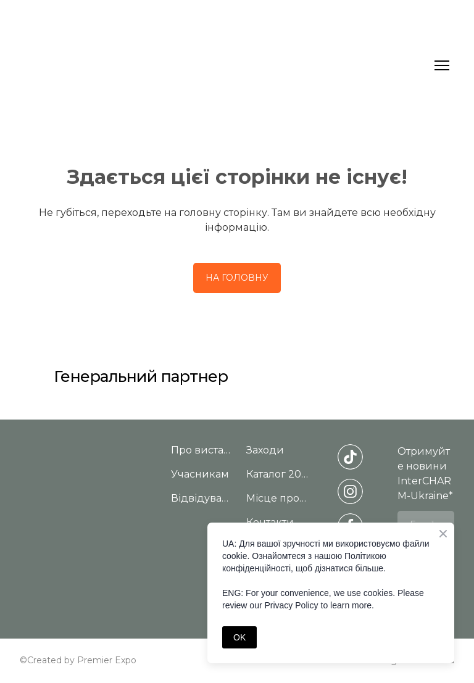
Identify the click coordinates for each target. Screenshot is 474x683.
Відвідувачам (202, 498)
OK (239, 637)
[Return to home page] (225, 65)
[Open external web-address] (350, 372)
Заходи (265, 450)
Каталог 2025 (277, 474)
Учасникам (200, 474)
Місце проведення (277, 498)
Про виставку (202, 450)
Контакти (270, 522)
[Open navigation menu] (442, 65)
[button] (237, 278)
